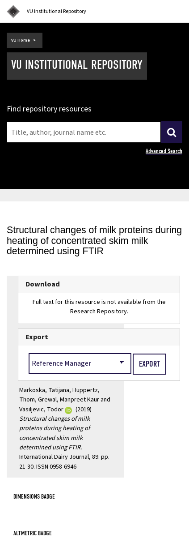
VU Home (20, 40)
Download (42, 284)
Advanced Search (164, 151)
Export (36, 337)
